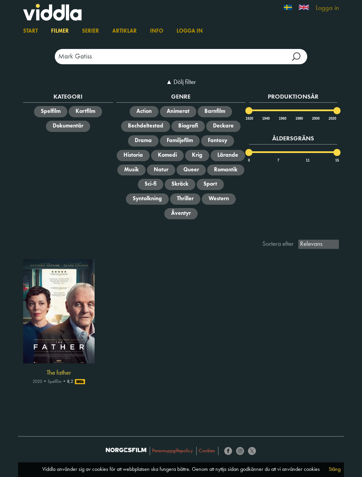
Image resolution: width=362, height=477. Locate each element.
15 (337, 160)
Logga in (327, 8)
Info (156, 31)
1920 (249, 118)
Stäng (335, 469)
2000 (315, 118)
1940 (265, 118)
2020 (332, 118)
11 (308, 160)
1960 (282, 118)
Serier (90, 31)
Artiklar (124, 31)
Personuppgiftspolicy (172, 451)
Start (30, 31)
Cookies (207, 451)
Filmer (60, 31)
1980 (298, 118)
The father (59, 373)
